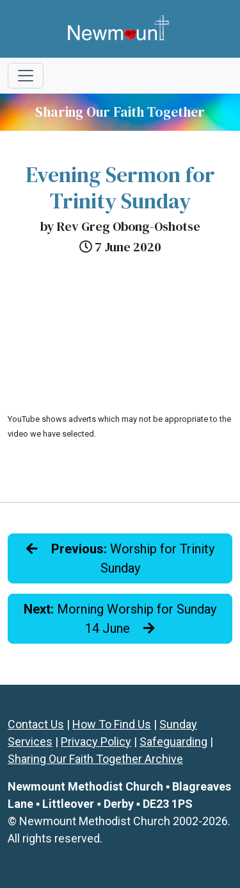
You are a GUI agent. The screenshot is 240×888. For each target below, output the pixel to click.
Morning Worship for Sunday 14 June (120, 618)
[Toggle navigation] (26, 75)
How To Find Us (111, 724)
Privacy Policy (96, 741)
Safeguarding (173, 741)
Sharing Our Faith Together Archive (95, 759)
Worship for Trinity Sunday (120, 558)
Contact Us (36, 724)
